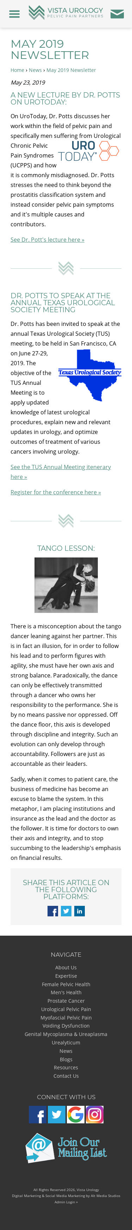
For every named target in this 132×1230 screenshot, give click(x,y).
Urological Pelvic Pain (66, 1009)
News (35, 70)
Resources (66, 1067)
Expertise (66, 975)
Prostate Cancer (66, 1000)
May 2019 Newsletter (71, 70)
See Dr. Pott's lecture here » (47, 239)
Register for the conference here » (56, 492)
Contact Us (66, 1075)
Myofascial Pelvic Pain (66, 1017)
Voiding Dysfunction (66, 1025)
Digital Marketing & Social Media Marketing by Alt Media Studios (66, 1195)
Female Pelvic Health (66, 984)
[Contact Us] (117, 13)
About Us (66, 967)
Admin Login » (66, 1201)
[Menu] (14, 13)
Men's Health (66, 992)
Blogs (66, 1059)
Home (17, 70)
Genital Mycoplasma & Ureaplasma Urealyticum (66, 1038)
